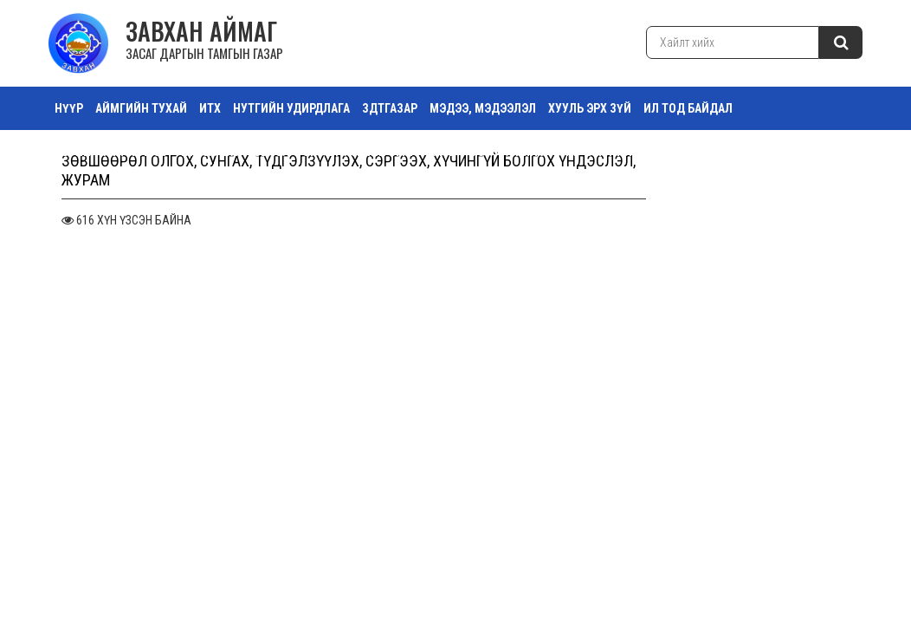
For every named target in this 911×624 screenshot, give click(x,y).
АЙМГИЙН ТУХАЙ (141, 108)
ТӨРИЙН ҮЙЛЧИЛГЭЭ (111, 152)
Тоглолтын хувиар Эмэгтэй (553, 152)
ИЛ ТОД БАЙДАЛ (688, 108)
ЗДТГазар (389, 108)
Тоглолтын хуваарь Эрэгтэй (733, 152)
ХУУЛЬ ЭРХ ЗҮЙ (589, 108)
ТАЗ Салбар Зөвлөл (234, 152)
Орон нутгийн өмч (357, 152)
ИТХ (210, 108)
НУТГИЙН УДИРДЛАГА (291, 108)
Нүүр (69, 108)
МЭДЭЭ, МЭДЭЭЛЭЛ (483, 108)
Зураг (441, 152)
